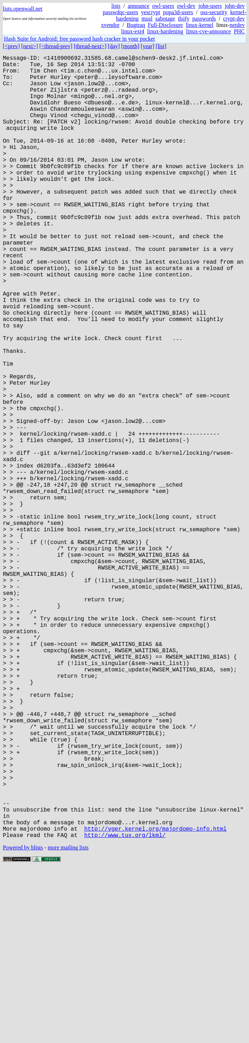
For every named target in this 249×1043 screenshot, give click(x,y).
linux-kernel (199, 25)
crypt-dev (234, 19)
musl (147, 19)
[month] (130, 46)
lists (115, 6)
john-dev (235, 6)
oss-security (213, 12)
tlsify (184, 19)
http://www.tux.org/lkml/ (124, 1009)
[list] (161, 46)
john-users (210, 6)
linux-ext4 (132, 31)
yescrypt (150, 12)
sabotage (165, 19)
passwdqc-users (120, 12)
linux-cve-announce (208, 31)
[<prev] (11, 46)
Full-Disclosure (165, 25)
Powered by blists (23, 1022)
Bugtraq (136, 25)
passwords (204, 19)
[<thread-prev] (55, 46)
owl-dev (186, 6)
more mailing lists (68, 1022)
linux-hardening (165, 31)
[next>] (29, 46)
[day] (114, 46)
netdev (237, 25)
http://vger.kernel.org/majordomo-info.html (155, 1001)
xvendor (110, 25)
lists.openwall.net (22, 9)
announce (138, 6)
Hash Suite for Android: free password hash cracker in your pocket (79, 39)
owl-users (163, 6)
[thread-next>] (90, 46)
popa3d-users (178, 12)
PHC (239, 31)
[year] (147, 46)
